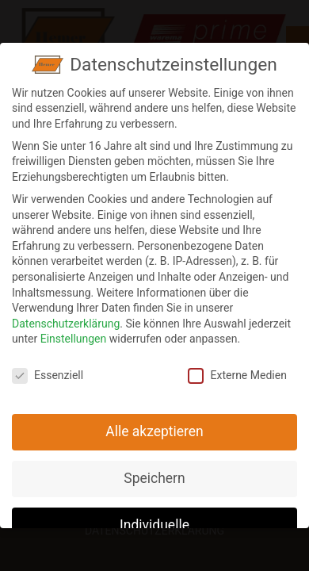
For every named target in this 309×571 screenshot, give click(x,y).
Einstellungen (73, 332)
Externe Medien (237, 369)
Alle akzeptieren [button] (154, 425)
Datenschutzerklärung (66, 317)
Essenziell (47, 369)
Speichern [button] (154, 472)
